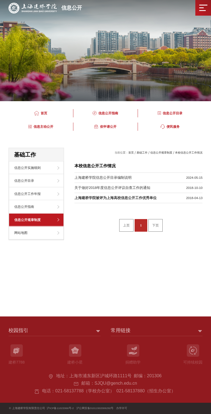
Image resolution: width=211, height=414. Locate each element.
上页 (126, 225)
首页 (131, 152)
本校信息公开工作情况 (188, 152)
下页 (155, 225)
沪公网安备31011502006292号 (95, 408)
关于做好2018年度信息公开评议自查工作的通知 (112, 188)
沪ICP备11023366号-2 (60, 408)
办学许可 (121, 408)
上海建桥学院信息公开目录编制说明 (103, 177)
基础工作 (142, 152)
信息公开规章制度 (161, 152)
